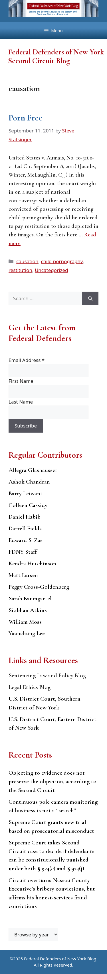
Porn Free (25, 117)
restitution (20, 270)
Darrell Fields (25, 528)
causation (27, 261)
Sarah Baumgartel (30, 598)
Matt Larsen (23, 575)
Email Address (27, 360)
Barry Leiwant (26, 493)
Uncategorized (51, 270)
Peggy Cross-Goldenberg (39, 586)
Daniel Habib (25, 516)
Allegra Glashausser (33, 470)
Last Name (21, 401)
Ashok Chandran (29, 481)
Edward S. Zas (26, 540)
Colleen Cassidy (28, 505)
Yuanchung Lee (27, 633)
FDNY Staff (23, 551)
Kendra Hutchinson (32, 563)
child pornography (62, 261)
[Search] (90, 298)
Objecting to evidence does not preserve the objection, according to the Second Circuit (52, 781)
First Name (21, 381)
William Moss (25, 621)
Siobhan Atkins (28, 610)
